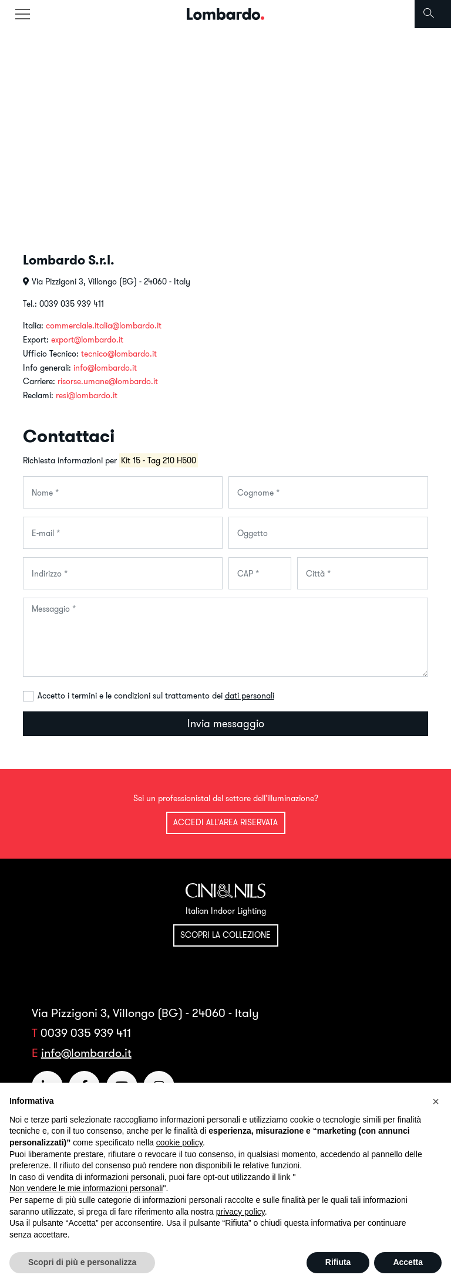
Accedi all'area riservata (225, 822)
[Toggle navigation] (22, 14)
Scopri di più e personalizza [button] (82, 1262)
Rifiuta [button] (338, 1262)
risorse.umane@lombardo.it (108, 381)
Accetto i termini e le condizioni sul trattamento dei (156, 695)
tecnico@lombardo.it (119, 353)
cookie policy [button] (179, 1142)
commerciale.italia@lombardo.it (103, 325)
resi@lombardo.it (86, 395)
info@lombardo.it (105, 367)
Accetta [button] (408, 1262)
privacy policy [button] (240, 1211)
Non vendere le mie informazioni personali (86, 1188)
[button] (435, 1101)
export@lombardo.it (87, 339)
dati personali (249, 695)
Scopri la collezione (225, 935)
